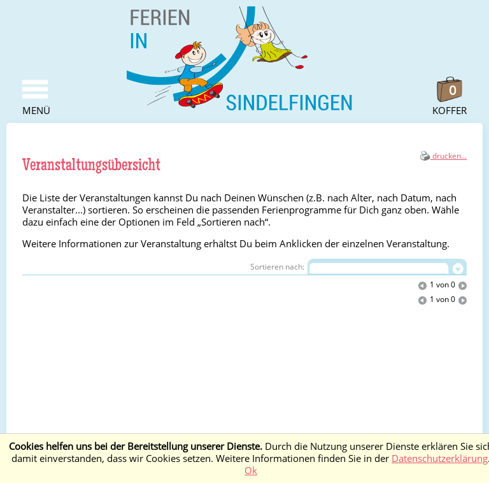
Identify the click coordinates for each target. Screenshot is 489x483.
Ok (250, 471)
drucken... (443, 156)
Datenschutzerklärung (440, 458)
